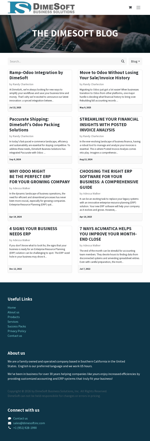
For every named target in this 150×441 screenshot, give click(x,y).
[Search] (123, 61)
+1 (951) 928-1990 (25, 428)
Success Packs (17, 326)
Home (12, 307)
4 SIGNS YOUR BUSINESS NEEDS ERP (33, 231)
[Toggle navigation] (138, 7)
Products (14, 317)
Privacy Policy (17, 331)
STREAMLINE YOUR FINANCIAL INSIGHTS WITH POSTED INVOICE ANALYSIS (109, 125)
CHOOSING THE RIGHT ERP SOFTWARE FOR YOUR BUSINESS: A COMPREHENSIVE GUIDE (109, 179)
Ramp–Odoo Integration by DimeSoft (36, 75)
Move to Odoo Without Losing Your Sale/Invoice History (109, 75)
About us (13, 312)
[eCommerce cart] (130, 7)
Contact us (15, 336)
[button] (135, 61)
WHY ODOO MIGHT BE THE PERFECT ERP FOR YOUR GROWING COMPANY (39, 177)
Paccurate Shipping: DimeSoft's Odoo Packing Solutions (34, 125)
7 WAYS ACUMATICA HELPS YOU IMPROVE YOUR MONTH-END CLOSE (108, 234)
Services (13, 322)
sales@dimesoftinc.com (29, 423)
